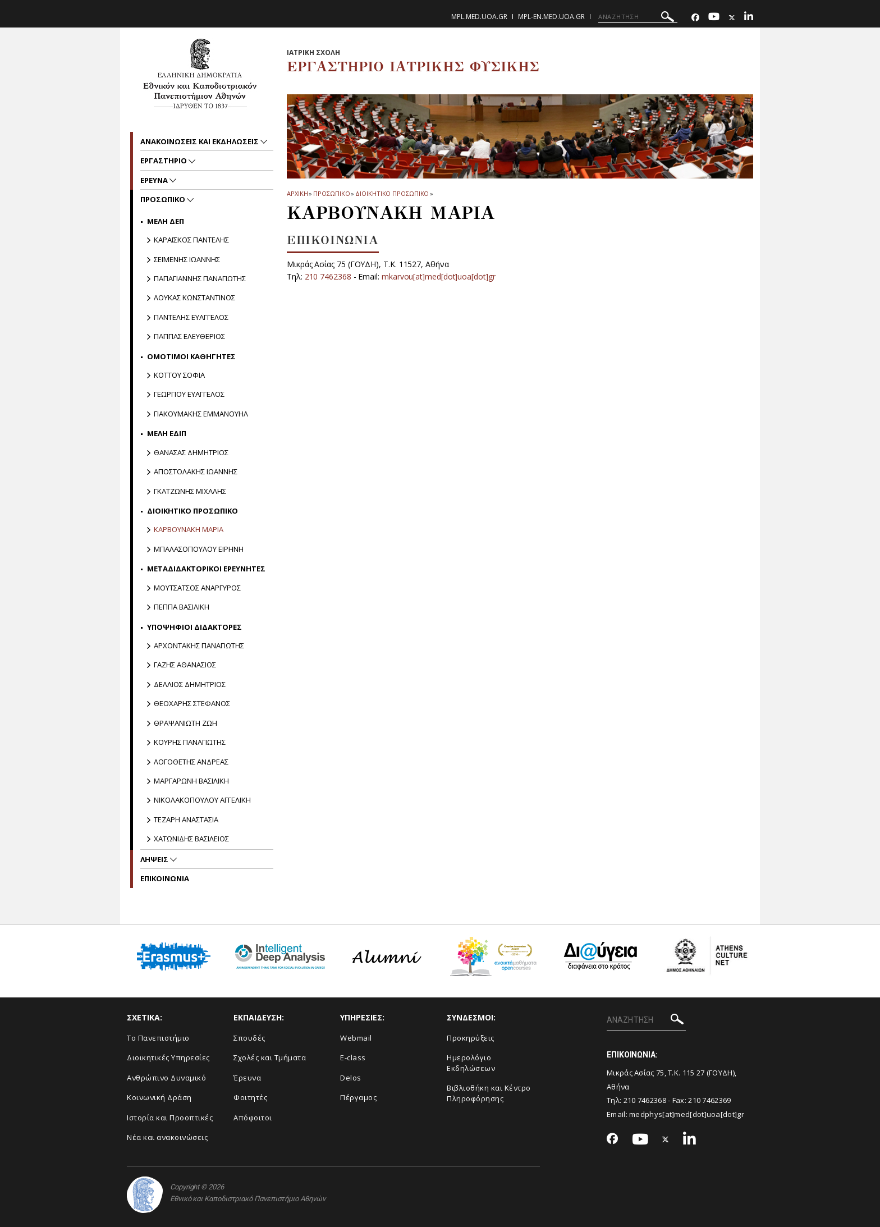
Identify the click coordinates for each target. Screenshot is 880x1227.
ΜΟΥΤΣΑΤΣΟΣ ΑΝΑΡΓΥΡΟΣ (197, 588)
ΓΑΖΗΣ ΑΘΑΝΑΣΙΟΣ (185, 665)
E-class (353, 1057)
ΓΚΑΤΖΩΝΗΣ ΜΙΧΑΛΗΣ (190, 491)
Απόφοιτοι (252, 1117)
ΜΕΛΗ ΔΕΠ (165, 221)
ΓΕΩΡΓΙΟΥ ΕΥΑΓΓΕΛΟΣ (189, 394)
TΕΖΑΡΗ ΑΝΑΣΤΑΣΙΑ (186, 819)
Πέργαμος (358, 1097)
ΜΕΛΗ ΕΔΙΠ (166, 433)
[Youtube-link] (713, 17)
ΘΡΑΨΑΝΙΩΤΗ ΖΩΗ (185, 723)
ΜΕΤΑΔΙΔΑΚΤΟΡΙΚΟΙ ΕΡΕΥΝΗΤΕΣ (206, 569)
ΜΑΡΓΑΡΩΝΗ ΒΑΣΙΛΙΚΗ (191, 781)
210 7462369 (709, 1100)
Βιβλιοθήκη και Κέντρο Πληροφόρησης (489, 1093)
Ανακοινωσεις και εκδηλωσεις (200, 141)
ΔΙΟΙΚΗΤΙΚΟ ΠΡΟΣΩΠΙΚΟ (392, 193)
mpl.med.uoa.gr (479, 16)
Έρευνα (247, 1078)
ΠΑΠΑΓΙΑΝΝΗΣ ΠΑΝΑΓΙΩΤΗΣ (200, 278)
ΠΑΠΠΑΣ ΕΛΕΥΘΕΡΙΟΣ (189, 336)
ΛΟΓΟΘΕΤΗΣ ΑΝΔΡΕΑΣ (191, 762)
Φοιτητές (250, 1097)
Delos (350, 1078)
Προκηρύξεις (470, 1038)
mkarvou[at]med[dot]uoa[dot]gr (439, 276)
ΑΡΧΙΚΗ (297, 193)
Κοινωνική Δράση (159, 1097)
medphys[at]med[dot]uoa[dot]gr (686, 1114)
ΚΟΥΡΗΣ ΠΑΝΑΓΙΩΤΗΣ (190, 742)
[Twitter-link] (731, 17)
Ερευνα (154, 180)
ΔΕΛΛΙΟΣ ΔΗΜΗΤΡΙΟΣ (190, 684)
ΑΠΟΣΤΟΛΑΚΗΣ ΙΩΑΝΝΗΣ (195, 471)
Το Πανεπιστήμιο (158, 1038)
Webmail (356, 1038)
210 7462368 (328, 276)
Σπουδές (249, 1038)
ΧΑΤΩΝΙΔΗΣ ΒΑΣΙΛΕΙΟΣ (191, 839)
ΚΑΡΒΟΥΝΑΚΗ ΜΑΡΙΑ (188, 529)
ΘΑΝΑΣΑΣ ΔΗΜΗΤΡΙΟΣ (191, 452)
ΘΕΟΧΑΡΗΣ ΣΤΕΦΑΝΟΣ (192, 703)
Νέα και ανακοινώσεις (167, 1137)
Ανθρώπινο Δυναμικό (166, 1078)
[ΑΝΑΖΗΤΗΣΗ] (637, 17)
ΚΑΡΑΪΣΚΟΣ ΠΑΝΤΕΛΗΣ (191, 240)
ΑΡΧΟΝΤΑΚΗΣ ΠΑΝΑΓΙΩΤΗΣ (199, 645)
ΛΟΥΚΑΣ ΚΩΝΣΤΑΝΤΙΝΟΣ (194, 297)
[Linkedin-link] (748, 17)
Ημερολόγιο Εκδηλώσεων (471, 1062)
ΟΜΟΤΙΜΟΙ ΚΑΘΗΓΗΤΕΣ (191, 356)
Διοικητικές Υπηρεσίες (168, 1057)
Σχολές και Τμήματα (269, 1057)
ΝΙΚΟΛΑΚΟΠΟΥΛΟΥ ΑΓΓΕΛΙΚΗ (202, 800)
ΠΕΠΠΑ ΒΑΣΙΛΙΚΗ (181, 607)
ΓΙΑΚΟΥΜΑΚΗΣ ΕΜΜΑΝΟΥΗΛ (201, 414)
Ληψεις (155, 859)
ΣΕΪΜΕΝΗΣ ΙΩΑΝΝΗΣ (187, 259)
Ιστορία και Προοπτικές (170, 1117)
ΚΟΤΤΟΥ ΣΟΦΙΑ (179, 375)
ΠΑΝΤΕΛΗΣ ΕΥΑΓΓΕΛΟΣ (191, 317)
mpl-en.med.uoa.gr (551, 16)
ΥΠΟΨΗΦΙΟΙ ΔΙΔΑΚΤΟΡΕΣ (194, 627)
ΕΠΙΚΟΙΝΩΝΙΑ (164, 878)
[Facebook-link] (695, 17)
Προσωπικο (331, 193)
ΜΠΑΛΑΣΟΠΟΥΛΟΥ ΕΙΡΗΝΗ (199, 549)
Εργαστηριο (164, 160)
